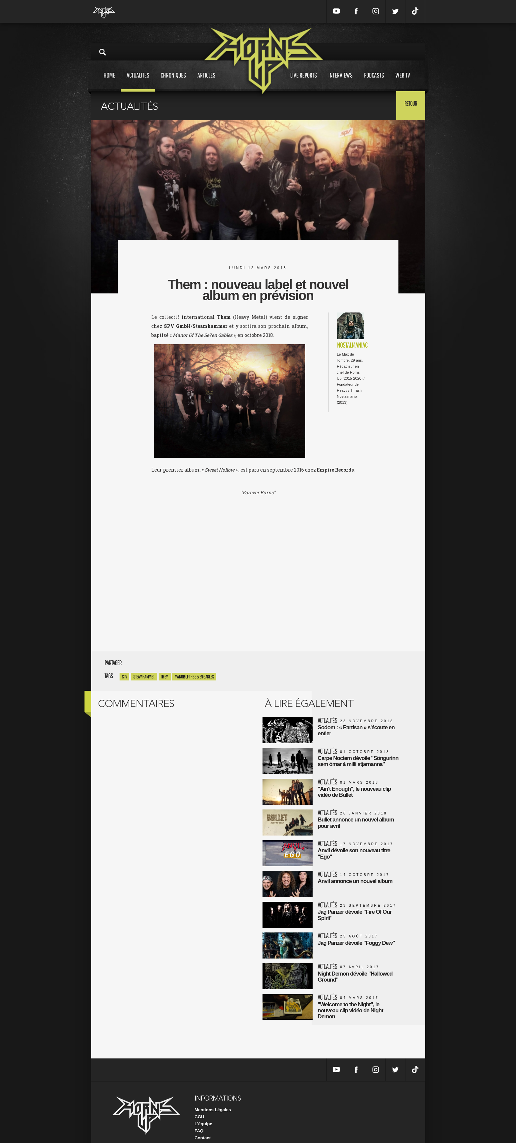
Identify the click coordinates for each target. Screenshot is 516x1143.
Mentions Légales (213, 1098)
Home (109, 81)
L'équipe (203, 1112)
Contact (203, 1126)
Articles (206, 81)
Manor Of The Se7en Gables (194, 676)
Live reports (304, 81)
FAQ (199, 1119)
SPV (124, 676)
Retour (408, 105)
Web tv (403, 81)
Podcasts (374, 81)
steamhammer (144, 676)
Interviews (340, 81)
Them (164, 676)
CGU (199, 1105)
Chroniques (173, 81)
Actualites (138, 81)
